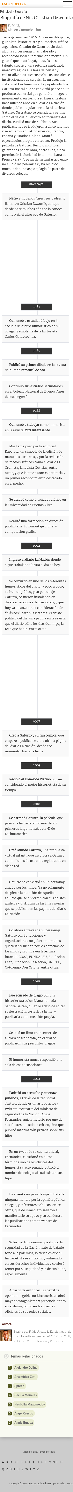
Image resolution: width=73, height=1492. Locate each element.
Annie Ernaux (23, 1422)
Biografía (20, 12)
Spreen (19, 1386)
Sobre (70, 1483)
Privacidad (59, 1483)
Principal (6, 12)
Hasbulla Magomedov (29, 1404)
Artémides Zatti (25, 1377)
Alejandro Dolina (25, 1367)
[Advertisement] (36, 262)
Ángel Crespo (23, 1413)
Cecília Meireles (25, 1395)
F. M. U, (14, 26)
